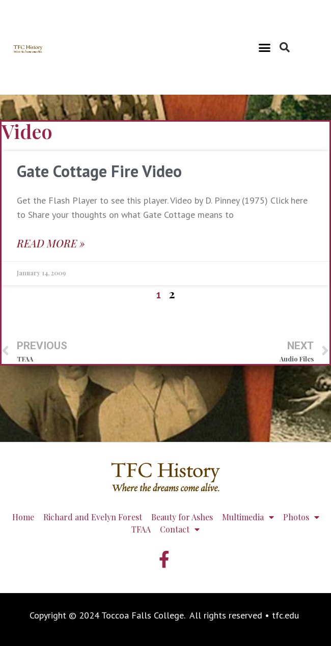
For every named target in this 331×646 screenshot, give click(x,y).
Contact (180, 529)
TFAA (141, 529)
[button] (264, 47)
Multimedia (248, 517)
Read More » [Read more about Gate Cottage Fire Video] (51, 243)
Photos (301, 517)
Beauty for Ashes (182, 517)
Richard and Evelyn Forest (92, 517)
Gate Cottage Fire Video (99, 171)
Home (23, 517)
